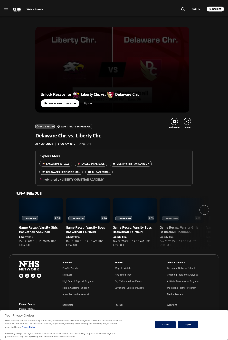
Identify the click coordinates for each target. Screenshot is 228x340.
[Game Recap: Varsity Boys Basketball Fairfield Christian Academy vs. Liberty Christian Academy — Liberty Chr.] (88, 222)
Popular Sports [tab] (27, 304)
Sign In (88, 103)
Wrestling (172, 304)
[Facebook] (21, 276)
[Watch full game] (60, 103)
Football (119, 304)
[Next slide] (204, 210)
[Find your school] (183, 9)
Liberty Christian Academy (83, 179)
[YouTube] (39, 276)
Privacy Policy (28, 327)
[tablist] (35, 309)
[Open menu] (6, 10)
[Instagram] (33, 276)
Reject (188, 324)
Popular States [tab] (27, 309)
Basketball (68, 304)
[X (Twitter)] (27, 276)
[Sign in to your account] (196, 9)
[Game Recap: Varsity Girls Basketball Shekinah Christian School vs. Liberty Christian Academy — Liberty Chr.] (41, 222)
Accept (165, 324)
